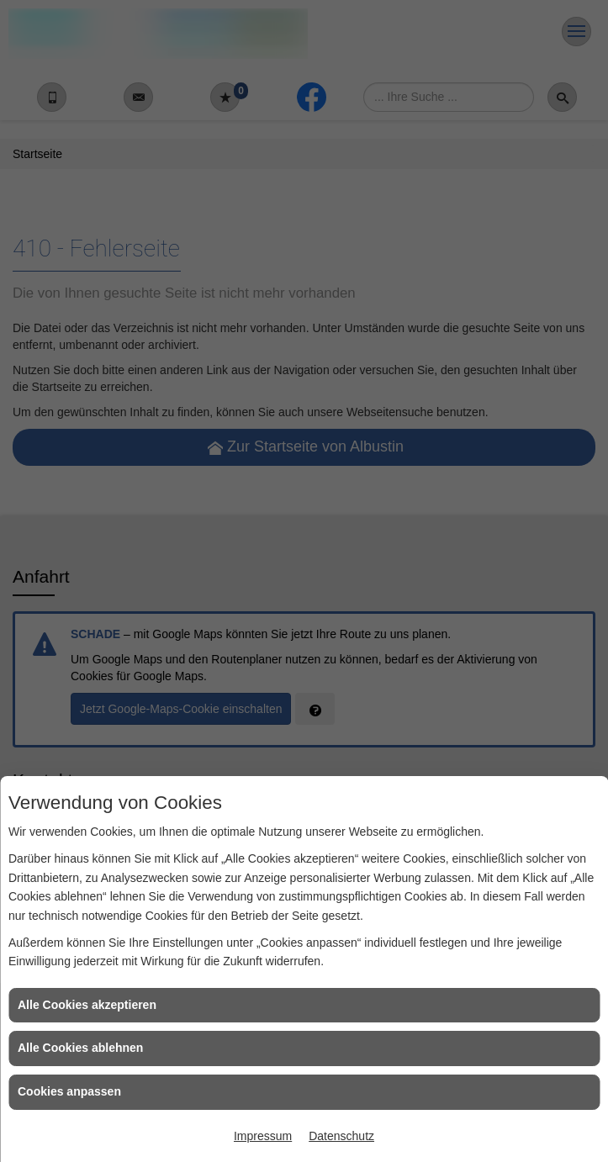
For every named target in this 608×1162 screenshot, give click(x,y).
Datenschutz (341, 1136)
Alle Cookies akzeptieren (87, 1004)
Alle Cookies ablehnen (80, 1047)
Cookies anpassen (69, 1091)
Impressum (263, 1136)
